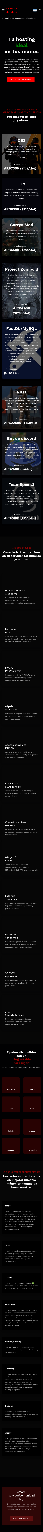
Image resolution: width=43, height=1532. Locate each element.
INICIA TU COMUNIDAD (20, 79)
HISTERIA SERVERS (21, 10)
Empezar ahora (21, 1519)
